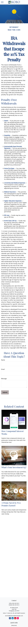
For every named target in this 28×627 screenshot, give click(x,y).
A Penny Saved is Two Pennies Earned (11, 504)
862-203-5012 (15, 603)
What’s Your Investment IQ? (13, 467)
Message (4, 378)
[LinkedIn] (13, 618)
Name (3, 360)
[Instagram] (18, 618)
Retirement (14, 625)
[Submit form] (5, 392)
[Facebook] (10, 618)
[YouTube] (15, 618)
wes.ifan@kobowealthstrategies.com (14, 615)
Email (3, 369)
